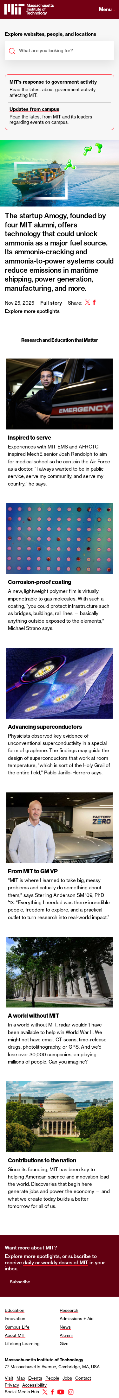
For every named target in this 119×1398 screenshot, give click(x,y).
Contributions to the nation (42, 1160)
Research (69, 1310)
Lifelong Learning (22, 1343)
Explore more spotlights (32, 311)
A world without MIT (33, 1015)
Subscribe (20, 1281)
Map (21, 1378)
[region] (59, 718)
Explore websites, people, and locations (50, 34)
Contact (83, 1378)
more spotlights (42, 1256)
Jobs (67, 1378)
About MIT (15, 1335)
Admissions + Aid (77, 1318)
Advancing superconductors (45, 726)
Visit (9, 1378)
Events (35, 1378)
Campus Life (17, 1327)
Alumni (66, 1335)
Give (64, 1343)
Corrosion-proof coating (39, 582)
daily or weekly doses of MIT (55, 1263)
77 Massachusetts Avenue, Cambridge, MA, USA (52, 1366)
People (52, 1378)
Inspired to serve (29, 437)
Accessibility (34, 1385)
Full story (51, 303)
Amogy (55, 215)
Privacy (12, 1385)
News (65, 1327)
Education (14, 1310)
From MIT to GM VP (33, 871)
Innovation (15, 1318)
